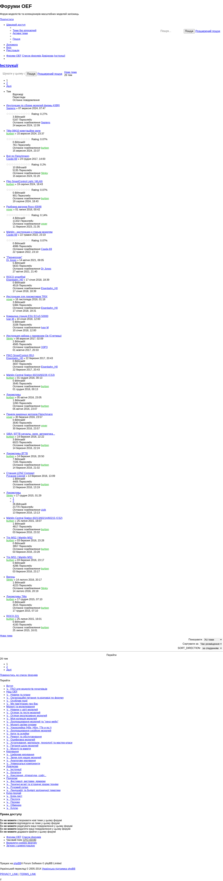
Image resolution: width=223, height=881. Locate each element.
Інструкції (9, 65)
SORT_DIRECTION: (200, 648)
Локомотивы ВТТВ (17, 453)
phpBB (17, 863)
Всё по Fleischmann (17, 156)
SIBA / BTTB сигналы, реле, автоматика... (30, 434)
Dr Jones (11, 260)
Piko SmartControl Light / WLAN (24, 181)
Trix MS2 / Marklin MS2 (19, 537)
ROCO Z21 (12, 616)
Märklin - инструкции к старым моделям (29, 232)
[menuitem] (24, 30)
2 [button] (7, 83)
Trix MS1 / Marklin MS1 (19, 557)
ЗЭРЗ (44, 347)
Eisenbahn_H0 (14, 279)
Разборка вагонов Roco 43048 (23, 206)
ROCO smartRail (15, 277)
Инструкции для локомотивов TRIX (26, 296)
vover (9, 209)
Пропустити (7, 19)
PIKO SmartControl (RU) (20, 355)
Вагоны (10, 577)
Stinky (44, 173)
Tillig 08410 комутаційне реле (23, 130)
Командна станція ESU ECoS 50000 (27, 316)
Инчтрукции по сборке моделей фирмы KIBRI (33, 105)
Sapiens (11, 108)
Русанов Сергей (15, 476)
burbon (10, 133)
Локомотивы (13, 394)
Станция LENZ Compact (20, 473)
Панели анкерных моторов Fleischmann (29, 414)
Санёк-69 (11, 159)
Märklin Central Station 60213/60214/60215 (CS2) (34, 518)
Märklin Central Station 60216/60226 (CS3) (30, 375)
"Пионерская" (14, 257)
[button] (9, 86)
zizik (43, 509)
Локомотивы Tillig (16, 596)
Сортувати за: (202, 644)
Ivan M (10, 319)
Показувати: (205, 639)
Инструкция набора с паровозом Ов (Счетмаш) (34, 335)
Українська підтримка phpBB (58, 868)
